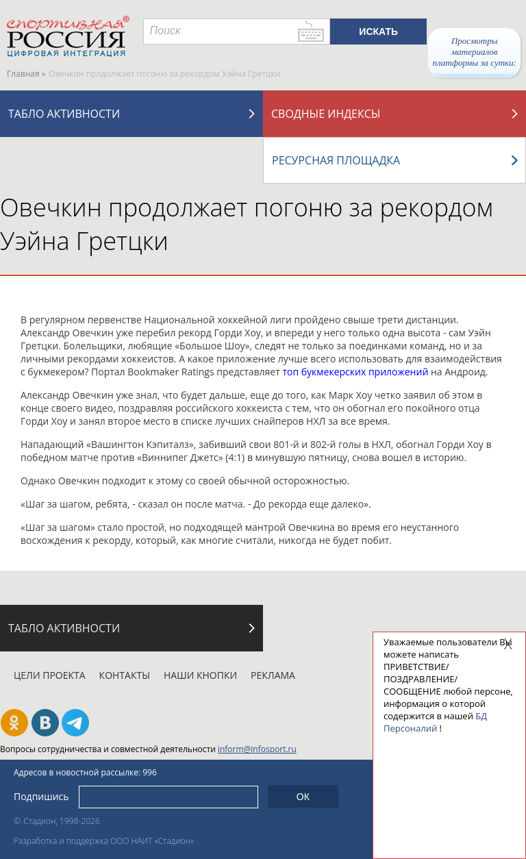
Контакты (124, 675)
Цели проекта (50, 675)
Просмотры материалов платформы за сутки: (474, 52)
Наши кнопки (200, 675)
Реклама (273, 675)
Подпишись (41, 796)
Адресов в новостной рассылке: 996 (85, 772)
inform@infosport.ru (257, 749)
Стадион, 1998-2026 (61, 821)
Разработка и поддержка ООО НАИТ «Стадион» (104, 840)
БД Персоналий (435, 722)
